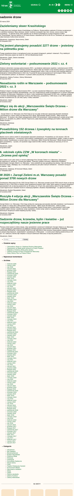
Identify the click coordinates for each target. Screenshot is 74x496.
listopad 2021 (11, 350)
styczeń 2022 (11, 347)
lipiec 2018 (10, 415)
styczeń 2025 (11, 288)
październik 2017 (12, 429)
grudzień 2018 (11, 407)
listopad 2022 (11, 330)
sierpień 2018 (11, 413)
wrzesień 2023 (11, 314)
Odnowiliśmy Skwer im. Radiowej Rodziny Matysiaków (24, 246)
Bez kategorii (11, 451)
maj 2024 (10, 301)
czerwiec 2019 (11, 397)
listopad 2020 (11, 369)
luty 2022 (10, 345)
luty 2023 (10, 325)
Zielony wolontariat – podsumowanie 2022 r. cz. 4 (33, 63)
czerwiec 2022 (11, 338)
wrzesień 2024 (11, 295)
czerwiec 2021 (11, 358)
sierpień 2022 (11, 335)
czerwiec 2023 (11, 319)
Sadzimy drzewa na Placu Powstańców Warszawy (23, 251)
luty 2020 (10, 384)
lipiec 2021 (10, 356)
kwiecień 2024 (11, 303)
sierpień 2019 (11, 394)
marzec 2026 (11, 265)
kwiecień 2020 (11, 381)
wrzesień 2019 (11, 392)
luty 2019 (10, 403)
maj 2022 (10, 340)
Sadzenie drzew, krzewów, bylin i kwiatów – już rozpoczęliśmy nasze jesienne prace (32, 221)
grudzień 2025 (11, 270)
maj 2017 (10, 438)
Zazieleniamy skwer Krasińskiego (23, 26)
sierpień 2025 (11, 277)
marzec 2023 (11, 324)
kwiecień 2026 (11, 264)
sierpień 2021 (11, 355)
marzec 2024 (11, 304)
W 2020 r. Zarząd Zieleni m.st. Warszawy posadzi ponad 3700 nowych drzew (33, 176)
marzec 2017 (11, 441)
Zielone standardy (13, 474)
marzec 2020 (11, 382)
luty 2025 (10, 286)
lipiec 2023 (10, 317)
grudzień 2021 (11, 348)
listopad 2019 (11, 389)
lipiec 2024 (10, 298)
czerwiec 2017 (11, 436)
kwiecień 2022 (11, 342)
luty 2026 (10, 267)
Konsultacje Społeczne (14, 461)
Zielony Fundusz (12, 476)
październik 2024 (12, 293)
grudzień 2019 (11, 387)
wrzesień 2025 (11, 275)
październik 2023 (12, 312)
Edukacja (10, 458)
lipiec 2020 (10, 376)
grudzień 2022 (11, 329)
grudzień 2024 (11, 290)
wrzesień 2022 (11, 334)
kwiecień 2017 (11, 439)
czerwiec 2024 (11, 299)
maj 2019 (10, 399)
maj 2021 (10, 360)
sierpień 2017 (11, 433)
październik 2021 (12, 351)
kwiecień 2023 (11, 322)
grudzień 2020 (11, 368)
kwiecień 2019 (11, 400)
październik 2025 (12, 273)
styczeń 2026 (11, 269)
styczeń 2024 (11, 308)
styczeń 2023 (11, 327)
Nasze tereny (11, 463)
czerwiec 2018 (11, 416)
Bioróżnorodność (12, 453)
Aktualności (11, 450)
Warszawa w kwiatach (14, 469)
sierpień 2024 (11, 296)
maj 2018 (10, 418)
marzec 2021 (11, 363)
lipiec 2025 (10, 278)
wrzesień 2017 (11, 431)
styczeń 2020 (11, 386)
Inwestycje (10, 459)
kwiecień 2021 (11, 361)
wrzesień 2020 (11, 373)
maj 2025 (10, 282)
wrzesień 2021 (11, 353)
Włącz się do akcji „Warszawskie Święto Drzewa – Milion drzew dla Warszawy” (34, 108)
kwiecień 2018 (11, 420)
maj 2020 (10, 379)
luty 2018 (10, 423)
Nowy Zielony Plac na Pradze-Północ (19, 253)
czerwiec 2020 (11, 377)
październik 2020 (12, 371)
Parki (8, 464)
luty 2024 (10, 306)
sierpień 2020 (11, 374)
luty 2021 (10, 364)
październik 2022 (12, 332)
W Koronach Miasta (13, 467)
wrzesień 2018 (11, 412)
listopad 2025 (11, 272)
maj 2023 (10, 321)
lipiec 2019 (10, 395)
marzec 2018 (11, 421)
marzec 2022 (11, 343)
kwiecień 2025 (11, 283)
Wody (9, 471)
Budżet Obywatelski (13, 454)
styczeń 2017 (11, 443)
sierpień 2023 (11, 316)
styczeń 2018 (11, 425)
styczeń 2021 (11, 366)
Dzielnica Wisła (12, 456)
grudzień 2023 (11, 309)
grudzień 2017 (11, 426)
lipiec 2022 (10, 337)
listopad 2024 (11, 291)
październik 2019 (12, 390)
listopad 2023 (11, 311)
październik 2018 (12, 410)
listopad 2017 (11, 428)
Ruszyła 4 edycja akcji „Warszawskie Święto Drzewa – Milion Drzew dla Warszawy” (37, 198)
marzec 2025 (11, 285)
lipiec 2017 (10, 434)
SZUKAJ (35, 5)
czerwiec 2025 (11, 280)
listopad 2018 (11, 408)
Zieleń (9, 472)
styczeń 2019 (11, 405)
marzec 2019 (11, 402)
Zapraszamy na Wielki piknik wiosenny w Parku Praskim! (25, 248)
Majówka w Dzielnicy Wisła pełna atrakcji (20, 250)
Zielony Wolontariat (13, 477)
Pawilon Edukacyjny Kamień (16, 466)
